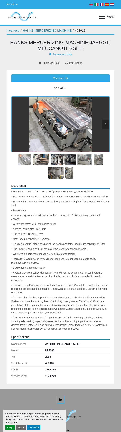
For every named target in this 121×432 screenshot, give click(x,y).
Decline (20, 427)
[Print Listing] (73, 63)
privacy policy (11, 422)
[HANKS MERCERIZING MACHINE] (47, 30)
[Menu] (102, 17)
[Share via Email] (51, 63)
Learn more (33, 427)
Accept (10, 427)
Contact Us (60, 78)
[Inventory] (13, 30)
